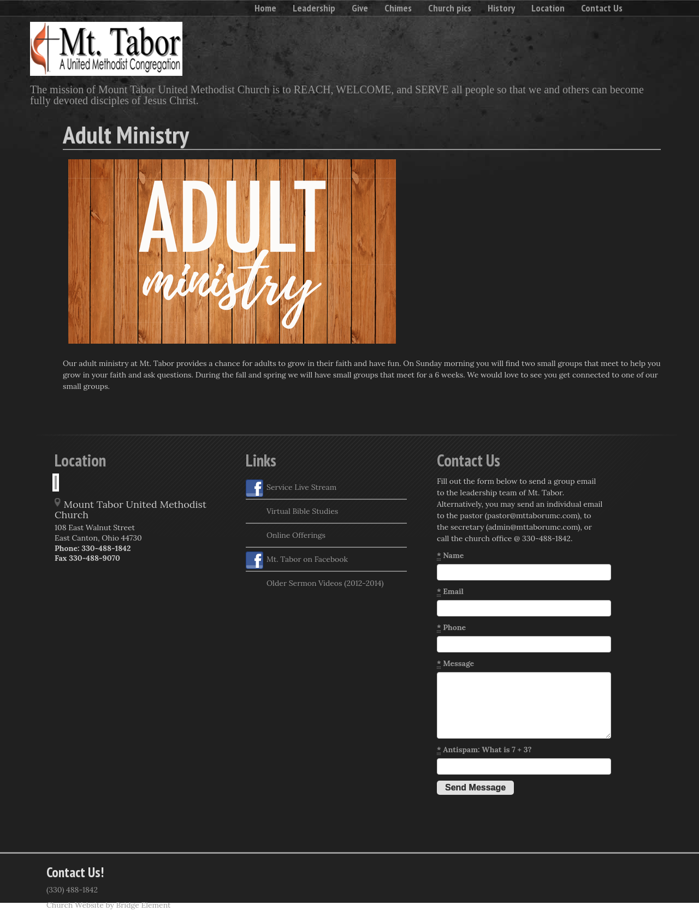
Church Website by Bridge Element (108, 905)
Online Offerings (285, 536)
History (501, 8)
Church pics (449, 8)
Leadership (314, 8)
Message (455, 663)
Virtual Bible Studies (292, 512)
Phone (451, 627)
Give (360, 8)
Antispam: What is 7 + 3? (484, 750)
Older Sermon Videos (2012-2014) (314, 584)
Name (450, 555)
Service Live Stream (291, 488)
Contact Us (602, 8)
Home (265, 8)
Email (450, 591)
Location (548, 8)
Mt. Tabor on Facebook (297, 560)
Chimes (398, 8)
